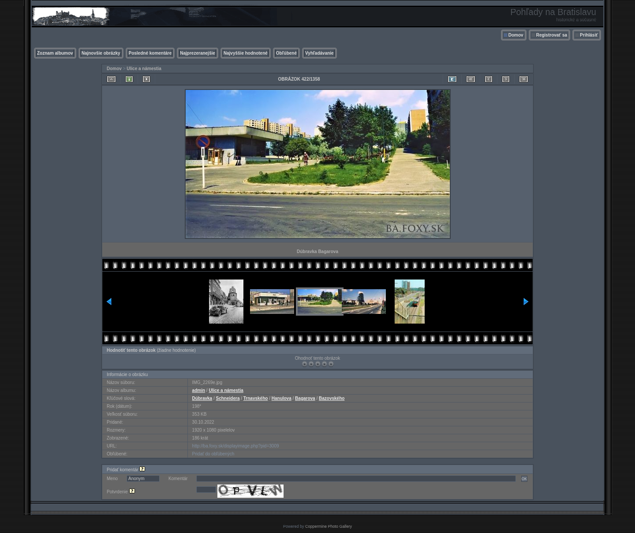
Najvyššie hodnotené (246, 53)
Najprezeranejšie (197, 53)
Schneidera (228, 398)
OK (524, 479)
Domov (515, 35)
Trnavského (255, 398)
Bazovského (331, 398)
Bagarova (305, 398)
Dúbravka (202, 398)
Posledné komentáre (150, 53)
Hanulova (281, 398)
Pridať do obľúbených (213, 453)
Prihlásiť (589, 35)
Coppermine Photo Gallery (328, 526)
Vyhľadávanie (319, 53)
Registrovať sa (551, 35)
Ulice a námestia (144, 68)
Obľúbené (286, 53)
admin (198, 390)
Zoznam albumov (55, 53)
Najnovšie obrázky (101, 53)
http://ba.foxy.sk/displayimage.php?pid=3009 (235, 446)
